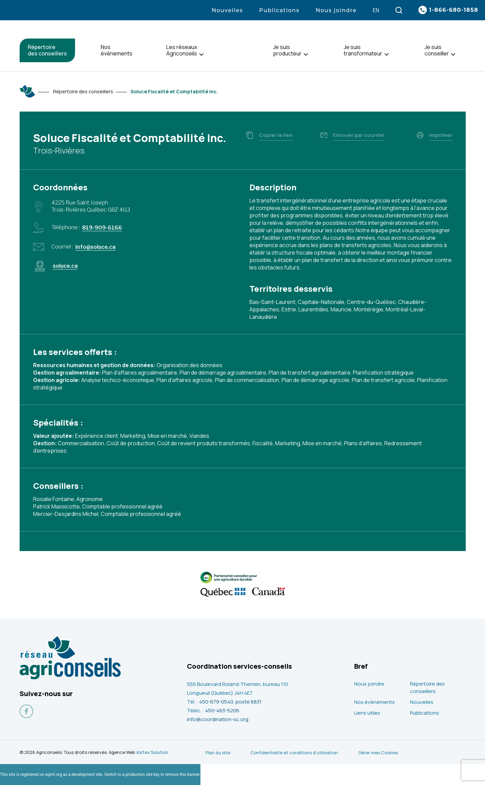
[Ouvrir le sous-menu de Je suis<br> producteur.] (305, 54)
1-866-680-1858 (453, 10)
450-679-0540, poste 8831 (230, 701)
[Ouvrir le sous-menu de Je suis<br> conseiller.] (453, 54)
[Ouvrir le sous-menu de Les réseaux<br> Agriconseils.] (201, 54)
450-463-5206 (222, 710)
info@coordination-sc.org (217, 719)
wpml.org (53, 774)
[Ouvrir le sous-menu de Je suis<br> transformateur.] (386, 54)
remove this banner (182, 774)
